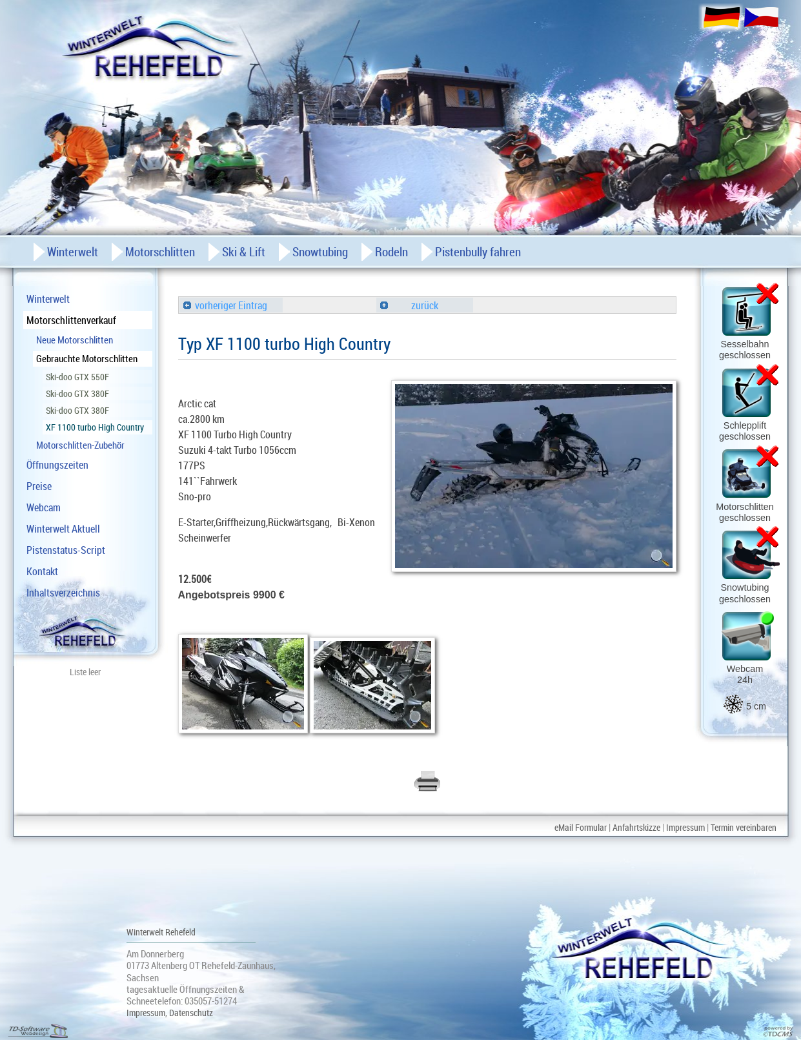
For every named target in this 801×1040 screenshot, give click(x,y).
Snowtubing (320, 251)
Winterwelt (48, 299)
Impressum (685, 827)
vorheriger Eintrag (225, 305)
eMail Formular (580, 827)
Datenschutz (191, 1012)
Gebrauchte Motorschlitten (86, 358)
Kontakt (42, 571)
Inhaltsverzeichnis (63, 593)
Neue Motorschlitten (74, 339)
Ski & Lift (243, 251)
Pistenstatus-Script (65, 550)
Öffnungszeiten (57, 465)
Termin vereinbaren (743, 827)
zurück (409, 305)
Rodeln (391, 251)
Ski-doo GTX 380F (77, 393)
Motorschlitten (160, 251)
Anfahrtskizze (636, 827)
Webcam (43, 507)
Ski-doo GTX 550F (77, 377)
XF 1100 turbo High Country (95, 427)
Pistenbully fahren (478, 251)
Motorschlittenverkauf (71, 320)
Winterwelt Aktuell (63, 529)
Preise (39, 486)
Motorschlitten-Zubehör (80, 444)
